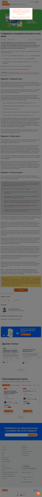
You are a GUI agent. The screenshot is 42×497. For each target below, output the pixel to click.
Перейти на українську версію (21, 17)
